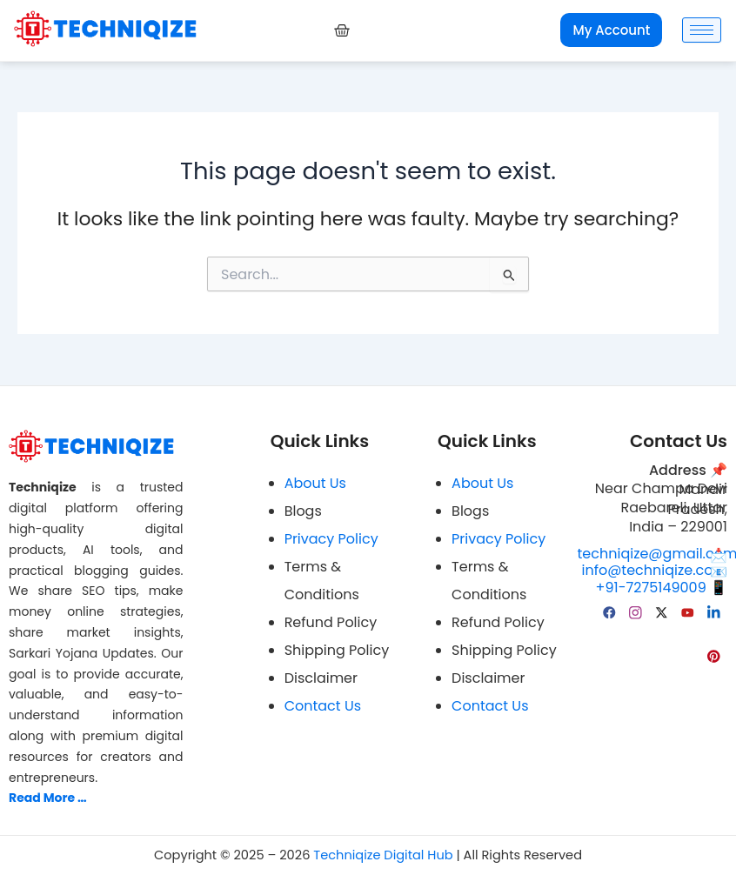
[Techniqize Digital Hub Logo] (105, 28)
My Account (611, 30)
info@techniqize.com (654, 571)
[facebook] (610, 611)
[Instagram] (636, 611)
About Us (315, 483)
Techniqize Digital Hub (382, 855)
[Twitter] (662, 611)
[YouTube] (688, 611)
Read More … (48, 797)
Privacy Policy (331, 539)
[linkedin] (714, 611)
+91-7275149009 (661, 588)
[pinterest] (714, 655)
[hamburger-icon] (701, 30)
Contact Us (322, 706)
